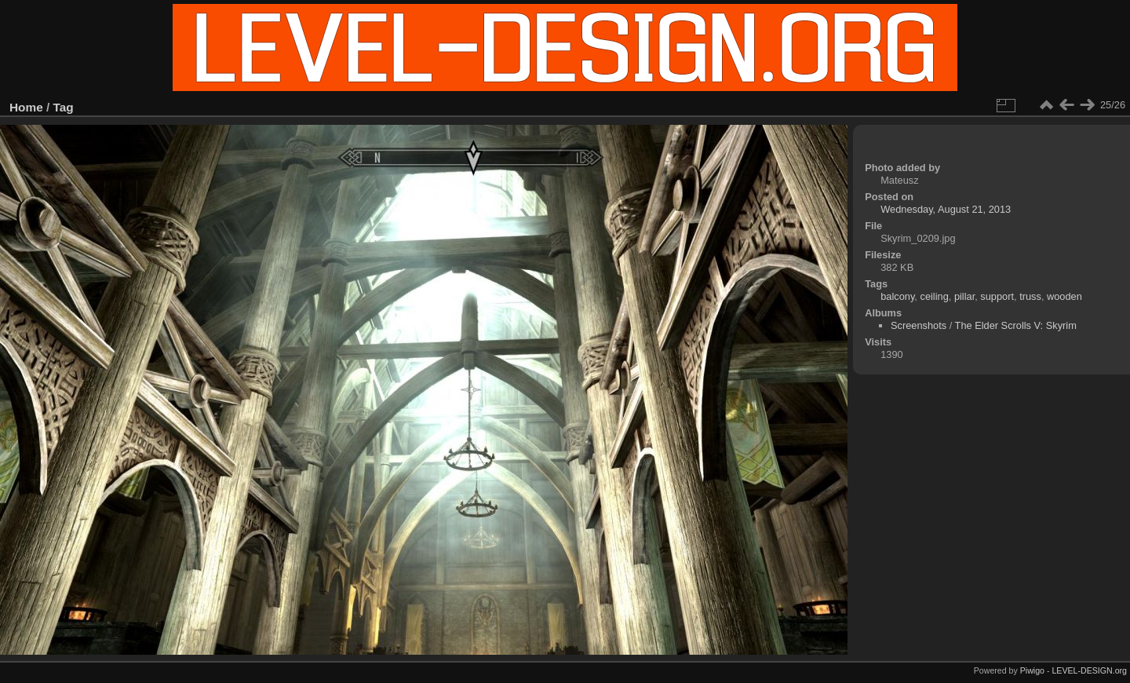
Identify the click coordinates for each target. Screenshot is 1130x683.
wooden (1064, 296)
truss (1030, 296)
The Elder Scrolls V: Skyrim (1016, 325)
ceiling (934, 296)
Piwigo (1032, 670)
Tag (63, 107)
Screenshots (918, 325)
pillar (964, 296)
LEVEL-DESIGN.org (1089, 670)
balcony (897, 296)
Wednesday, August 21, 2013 (945, 209)
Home (26, 107)
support (997, 296)
